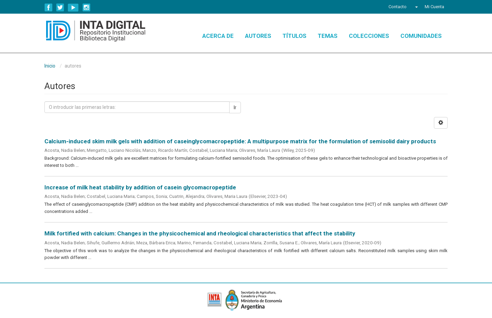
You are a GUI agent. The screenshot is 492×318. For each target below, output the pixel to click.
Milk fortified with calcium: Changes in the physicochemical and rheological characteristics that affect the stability (199, 233)
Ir (235, 107)
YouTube (73, 7)
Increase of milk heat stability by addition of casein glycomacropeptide (140, 187)
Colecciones (369, 35)
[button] (415, 7)
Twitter (60, 7)
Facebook (48, 7)
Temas (328, 35)
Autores (258, 35)
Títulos (294, 35)
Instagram (86, 7)
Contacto (397, 6)
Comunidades (421, 35)
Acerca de (218, 35)
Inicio (49, 66)
